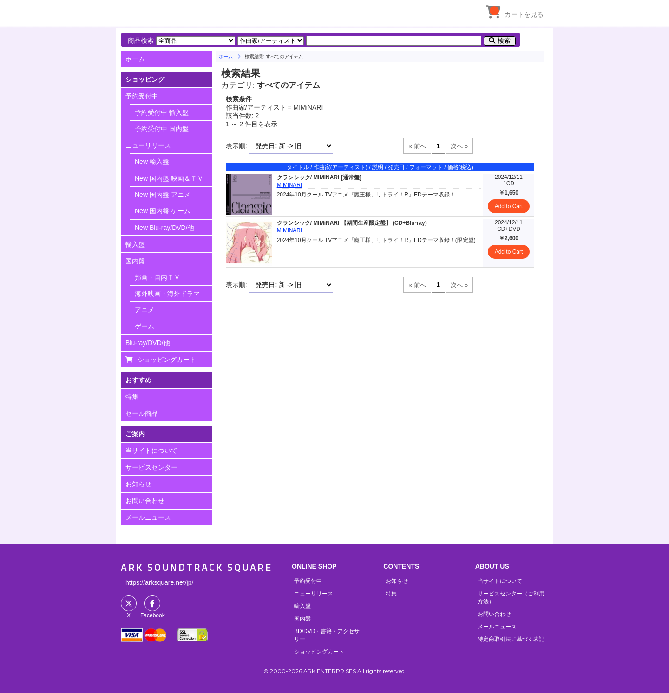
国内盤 (135, 261)
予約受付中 (141, 96)
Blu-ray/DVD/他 (147, 342)
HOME (207, 11)
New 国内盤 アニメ (162, 194)
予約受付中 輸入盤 (162, 112)
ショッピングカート (167, 359)
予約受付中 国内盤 (162, 128)
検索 (504, 40)
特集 (131, 396)
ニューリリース (148, 145)
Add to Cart (509, 206)
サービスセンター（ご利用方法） (511, 597)
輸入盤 (135, 244)
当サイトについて (151, 450)
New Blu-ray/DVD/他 (164, 227)
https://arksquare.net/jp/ (159, 582)
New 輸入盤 (152, 161)
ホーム (135, 59)
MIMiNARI (289, 185)
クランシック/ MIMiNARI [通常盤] (319, 177)
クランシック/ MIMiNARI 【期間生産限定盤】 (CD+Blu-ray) (352, 223)
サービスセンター (151, 467)
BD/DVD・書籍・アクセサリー (327, 635)
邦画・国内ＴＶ (157, 277)
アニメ (144, 310)
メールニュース (148, 517)
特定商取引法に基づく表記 (511, 639)
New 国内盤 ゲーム (162, 211)
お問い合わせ (144, 500)
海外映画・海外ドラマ (167, 293)
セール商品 (141, 413)
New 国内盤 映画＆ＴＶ (169, 178)
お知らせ (138, 484)
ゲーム (144, 326)
